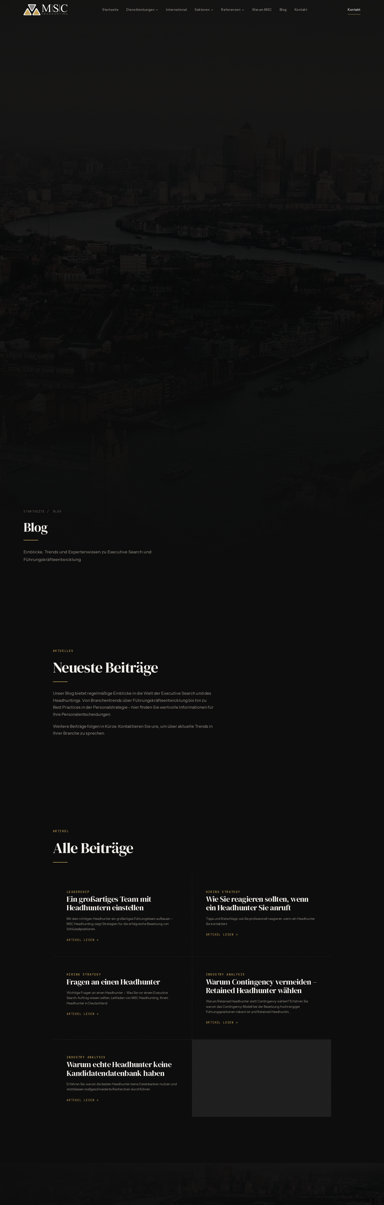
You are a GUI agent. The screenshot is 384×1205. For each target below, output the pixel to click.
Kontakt (301, 10)
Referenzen (232, 10)
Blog (283, 10)
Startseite (110, 10)
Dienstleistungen (142, 10)
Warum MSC (262, 10)
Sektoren (204, 10)
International (176, 10)
